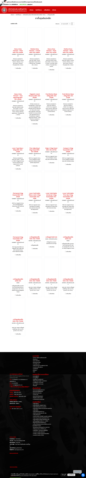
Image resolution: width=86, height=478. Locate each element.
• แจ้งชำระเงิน (35, 394)
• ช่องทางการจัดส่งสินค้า (38, 396)
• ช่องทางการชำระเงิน (37, 393)
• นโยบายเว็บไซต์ (36, 361)
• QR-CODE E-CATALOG (38, 384)
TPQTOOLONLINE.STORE (19, 440)
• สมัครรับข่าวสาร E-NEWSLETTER (40, 365)
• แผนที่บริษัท (35, 368)
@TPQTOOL (19, 448)
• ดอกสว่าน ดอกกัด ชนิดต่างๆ (39, 432)
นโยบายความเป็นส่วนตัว (24, 475)
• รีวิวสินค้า (35, 385)
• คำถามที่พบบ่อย (36, 364)
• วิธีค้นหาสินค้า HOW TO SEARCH (40, 381)
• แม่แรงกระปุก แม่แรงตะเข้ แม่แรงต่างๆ (41, 418)
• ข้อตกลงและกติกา (37, 362)
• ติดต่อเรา (35, 370)
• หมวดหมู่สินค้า (36, 376)
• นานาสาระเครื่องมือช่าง (38, 367)
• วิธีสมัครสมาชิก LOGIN (38, 398)
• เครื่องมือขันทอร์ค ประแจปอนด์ (39, 407)
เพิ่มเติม (54, 10)
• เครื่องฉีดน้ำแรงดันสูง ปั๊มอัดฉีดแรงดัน (41, 419)
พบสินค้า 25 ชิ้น (14, 23)
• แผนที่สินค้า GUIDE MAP (38, 379)
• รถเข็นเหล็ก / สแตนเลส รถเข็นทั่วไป (40, 430)
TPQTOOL (18, 442)
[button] (58, 10)
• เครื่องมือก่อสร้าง (37, 414)
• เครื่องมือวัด (35, 410)
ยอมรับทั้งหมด (71, 474)
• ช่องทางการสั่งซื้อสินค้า (38, 391)
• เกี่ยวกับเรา (35, 359)
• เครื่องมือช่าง (36, 403)
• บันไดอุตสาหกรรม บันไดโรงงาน (39, 429)
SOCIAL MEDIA (13, 437)
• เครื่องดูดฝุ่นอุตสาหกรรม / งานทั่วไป (40, 421)
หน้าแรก (31, 10)
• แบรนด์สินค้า (36, 378)
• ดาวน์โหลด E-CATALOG (38, 382)
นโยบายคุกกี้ (33, 475)
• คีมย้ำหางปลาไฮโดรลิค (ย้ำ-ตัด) (39, 413)
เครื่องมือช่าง (47, 10)
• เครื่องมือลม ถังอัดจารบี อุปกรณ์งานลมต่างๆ (42, 408)
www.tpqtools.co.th (18, 449)
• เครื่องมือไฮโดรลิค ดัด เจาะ (38, 411)
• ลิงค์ (34, 372)
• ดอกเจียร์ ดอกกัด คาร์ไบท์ (38, 435)
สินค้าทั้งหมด (39, 10)
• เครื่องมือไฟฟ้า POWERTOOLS (39, 405)
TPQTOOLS (17, 439)
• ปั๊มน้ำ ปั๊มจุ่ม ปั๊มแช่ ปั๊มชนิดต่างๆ (39, 422)
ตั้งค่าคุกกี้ (64, 474)
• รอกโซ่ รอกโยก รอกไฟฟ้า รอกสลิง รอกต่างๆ (42, 416)
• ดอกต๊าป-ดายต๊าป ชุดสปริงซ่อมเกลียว (41, 433)
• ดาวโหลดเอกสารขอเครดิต (38, 399)
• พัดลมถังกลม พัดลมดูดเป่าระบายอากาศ (41, 427)
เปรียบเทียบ (18, 68)
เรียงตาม (58, 24)
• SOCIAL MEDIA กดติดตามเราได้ (39, 357)
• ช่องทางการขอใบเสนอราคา (39, 390)
